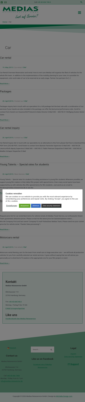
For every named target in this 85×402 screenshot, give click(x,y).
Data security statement (51, 206)
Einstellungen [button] (11, 206)
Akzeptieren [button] (24, 206)
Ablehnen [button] (36, 206)
